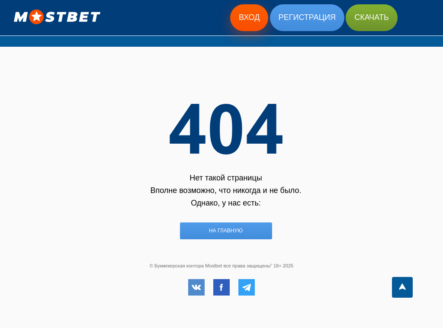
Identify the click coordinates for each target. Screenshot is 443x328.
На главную (226, 231)
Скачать (371, 17)
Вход (249, 17)
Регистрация (307, 17)
